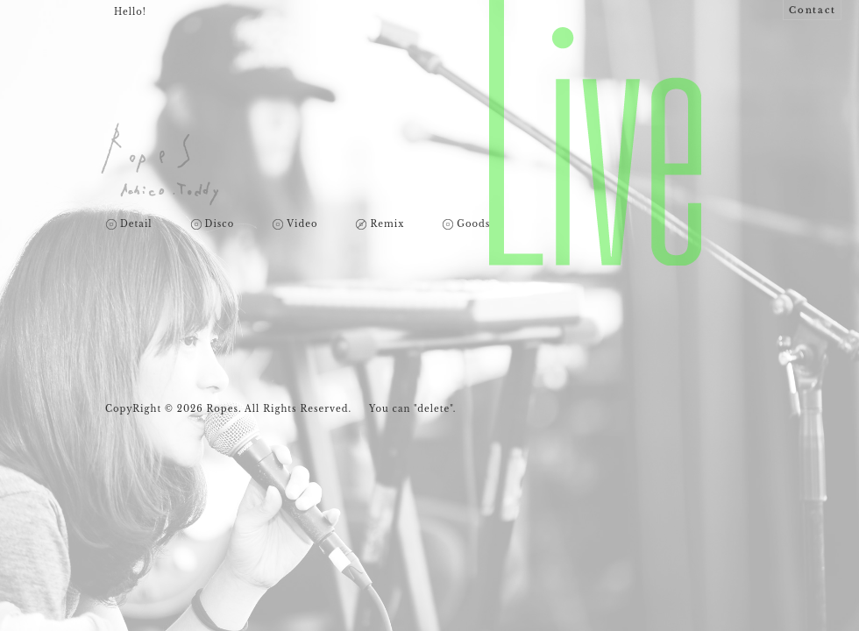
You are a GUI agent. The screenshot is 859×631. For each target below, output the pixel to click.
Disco (220, 224)
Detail (136, 224)
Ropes (160, 164)
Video (302, 224)
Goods (473, 224)
